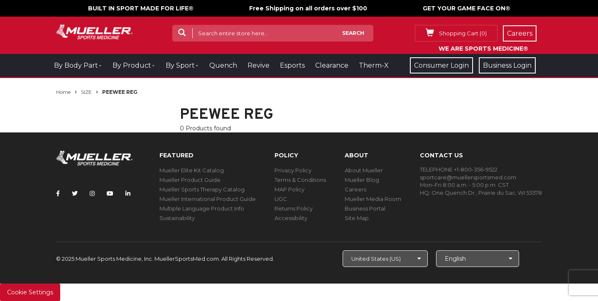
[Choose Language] (477, 258)
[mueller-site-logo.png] (94, 30)
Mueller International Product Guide (207, 199)
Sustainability (177, 218)
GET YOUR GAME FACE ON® (466, 8)
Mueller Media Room (373, 199)
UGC (280, 199)
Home (63, 92)
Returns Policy (293, 208)
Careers (355, 189)
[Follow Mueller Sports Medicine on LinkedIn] (127, 193)
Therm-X (374, 65)
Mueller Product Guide (190, 179)
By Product (132, 65)
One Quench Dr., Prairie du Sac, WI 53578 (486, 192)
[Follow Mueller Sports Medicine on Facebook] (58, 193)
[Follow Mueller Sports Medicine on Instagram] (92, 193)
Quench (223, 65)
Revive (259, 65)
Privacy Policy (292, 170)
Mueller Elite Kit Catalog (191, 170)
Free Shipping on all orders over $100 (308, 8)
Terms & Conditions (300, 179)
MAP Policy (289, 189)
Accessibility (290, 218)
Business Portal (365, 208)
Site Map (357, 218)
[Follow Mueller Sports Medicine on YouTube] (110, 193)
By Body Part (76, 65)
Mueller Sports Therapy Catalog (202, 189)
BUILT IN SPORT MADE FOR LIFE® (141, 8)
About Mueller (364, 170)
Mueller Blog (362, 179)
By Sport (180, 65)
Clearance (331, 65)
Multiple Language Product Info (201, 208)
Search (353, 33)
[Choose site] (385, 258)
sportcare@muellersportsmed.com (468, 177)
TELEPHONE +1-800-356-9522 (459, 169)
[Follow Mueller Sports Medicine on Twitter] (75, 193)
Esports (292, 65)
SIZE (86, 92)
